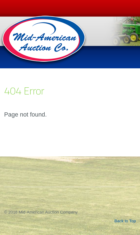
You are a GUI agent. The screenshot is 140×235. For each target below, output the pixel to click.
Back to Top (125, 220)
